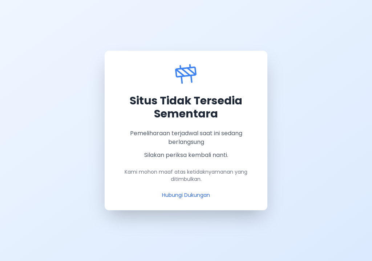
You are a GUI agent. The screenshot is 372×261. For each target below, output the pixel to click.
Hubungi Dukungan (186, 195)
